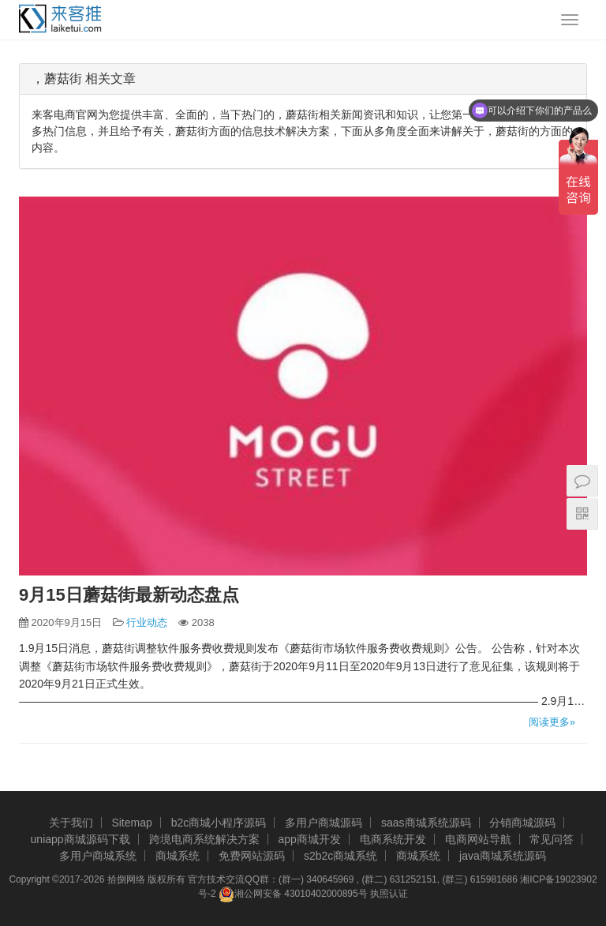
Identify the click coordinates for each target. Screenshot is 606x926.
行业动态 (146, 622)
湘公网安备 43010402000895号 (293, 894)
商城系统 (177, 855)
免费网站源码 (252, 855)
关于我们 (71, 822)
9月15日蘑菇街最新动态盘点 (129, 595)
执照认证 (389, 893)
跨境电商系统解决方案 (204, 839)
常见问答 (551, 839)
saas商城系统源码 (426, 822)
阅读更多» (552, 722)
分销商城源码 (522, 822)
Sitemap (131, 822)
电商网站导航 (478, 839)
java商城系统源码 (502, 855)
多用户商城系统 (98, 855)
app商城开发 (309, 839)
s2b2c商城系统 (340, 855)
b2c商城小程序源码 (219, 822)
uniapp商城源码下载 (80, 839)
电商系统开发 (393, 839)
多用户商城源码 (323, 822)
